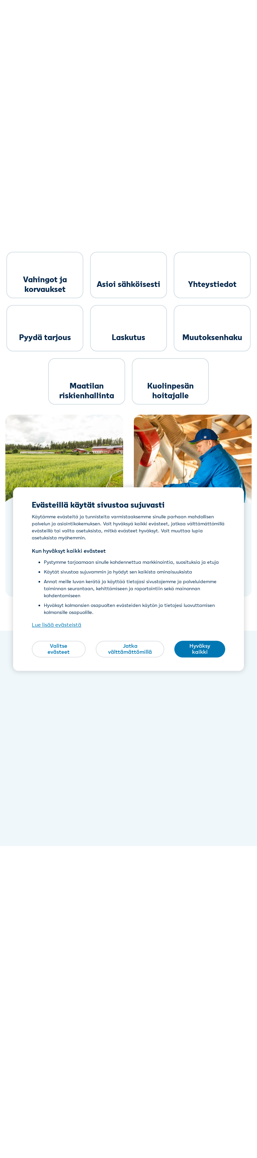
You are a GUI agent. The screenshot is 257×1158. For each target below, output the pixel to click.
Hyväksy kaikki (199, 649)
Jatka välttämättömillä (130, 649)
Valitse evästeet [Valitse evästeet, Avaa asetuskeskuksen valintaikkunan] (59, 649)
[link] (44, 275)
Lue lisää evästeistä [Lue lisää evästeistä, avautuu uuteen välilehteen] (56, 624)
